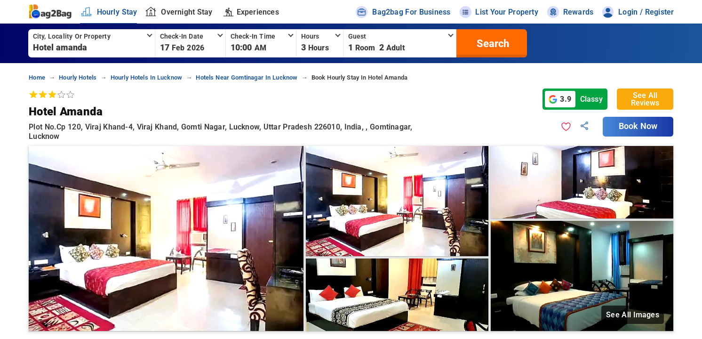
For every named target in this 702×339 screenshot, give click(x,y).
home (37, 77)
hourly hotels (77, 77)
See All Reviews (645, 99)
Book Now (638, 126)
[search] (491, 43)
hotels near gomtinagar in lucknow (246, 77)
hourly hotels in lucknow (147, 77)
